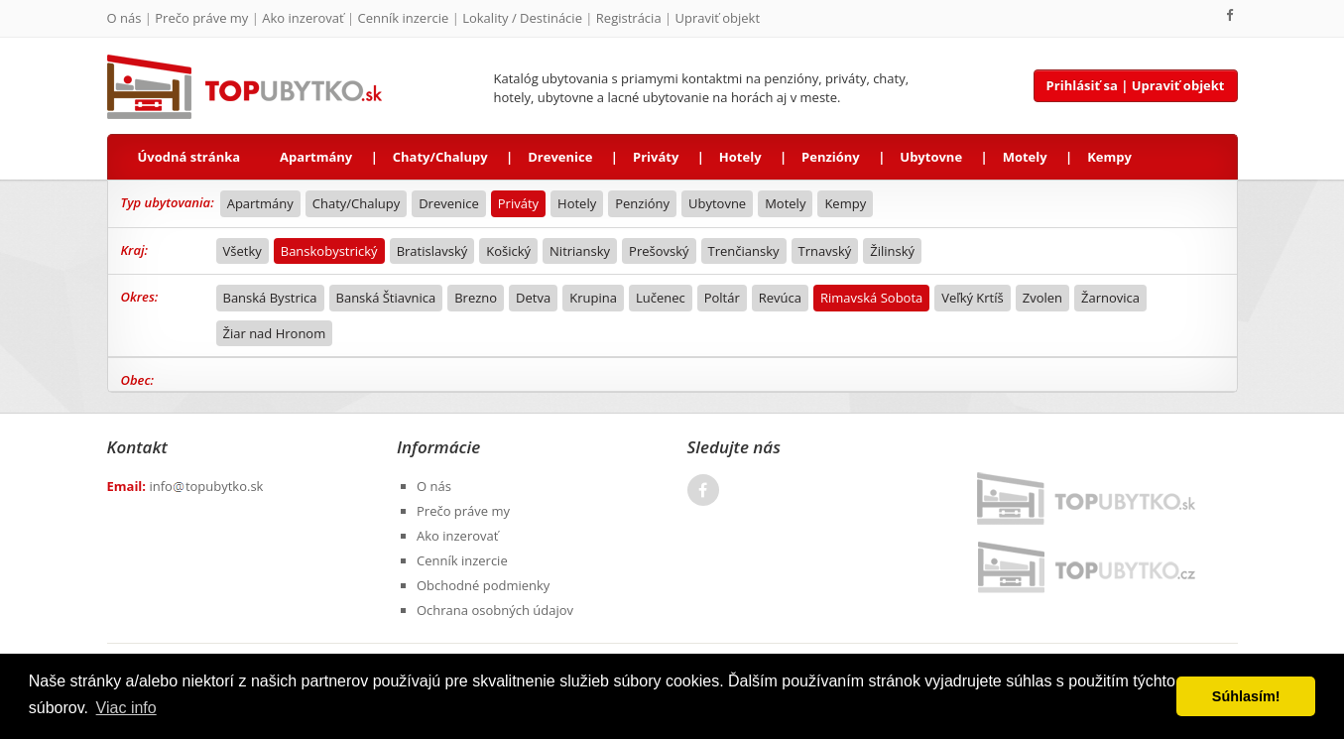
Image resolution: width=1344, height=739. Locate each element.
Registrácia (629, 18)
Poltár (722, 298)
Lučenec (660, 298)
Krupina (593, 298)
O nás (124, 18)
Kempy (1109, 157)
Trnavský (825, 251)
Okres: (140, 297)
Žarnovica (1110, 298)
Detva (533, 298)
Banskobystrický (329, 251)
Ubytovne (931, 157)
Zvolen (1042, 298)
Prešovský (658, 251)
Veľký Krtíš (972, 298)
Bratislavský (432, 251)
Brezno (475, 298)
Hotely (740, 157)
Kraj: (135, 250)
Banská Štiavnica (386, 298)
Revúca (780, 298)
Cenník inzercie (403, 18)
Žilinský (892, 251)
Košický (508, 251)
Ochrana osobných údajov (495, 610)
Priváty (655, 157)
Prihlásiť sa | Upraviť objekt (1135, 85)
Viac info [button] (126, 707)
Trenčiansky (744, 251)
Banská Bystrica (270, 298)
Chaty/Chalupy (440, 157)
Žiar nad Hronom (274, 333)
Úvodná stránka (189, 157)
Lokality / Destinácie (522, 18)
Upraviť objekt (718, 18)
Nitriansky (580, 251)
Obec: (138, 380)
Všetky (242, 251)
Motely (1025, 157)
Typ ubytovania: (167, 202)
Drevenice (560, 157)
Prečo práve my (201, 18)
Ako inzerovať (302, 18)
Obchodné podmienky (483, 585)
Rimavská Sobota (871, 298)
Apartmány (316, 157)
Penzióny (830, 157)
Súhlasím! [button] (1246, 696)
